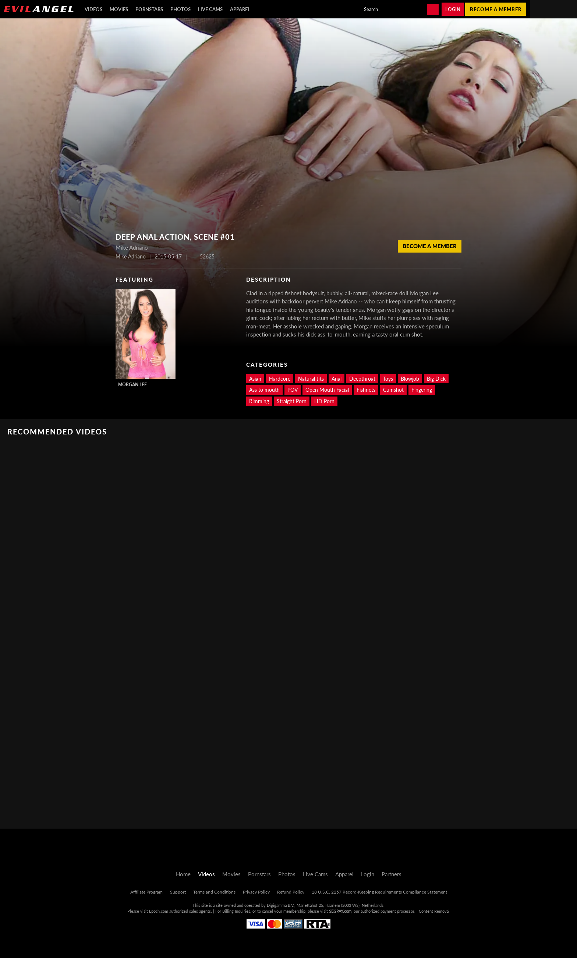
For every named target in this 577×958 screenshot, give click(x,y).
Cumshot (393, 390)
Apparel (240, 9)
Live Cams (210, 9)
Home (183, 874)
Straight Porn (292, 401)
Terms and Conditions (214, 892)
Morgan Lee (132, 384)
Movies (119, 9)
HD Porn (324, 401)
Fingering (421, 390)
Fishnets (366, 390)
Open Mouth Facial (327, 390)
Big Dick (436, 379)
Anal (336, 379)
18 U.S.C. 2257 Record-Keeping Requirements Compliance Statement (379, 892)
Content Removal (434, 911)
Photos (180, 9)
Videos (93, 9)
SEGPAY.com (340, 911)
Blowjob (410, 379)
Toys (388, 379)
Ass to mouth (264, 390)
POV (292, 390)
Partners (391, 874)
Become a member (495, 9)
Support (178, 892)
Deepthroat (362, 379)
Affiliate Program (146, 892)
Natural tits (311, 379)
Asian (255, 379)
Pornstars (149, 9)
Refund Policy (290, 892)
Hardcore (279, 379)
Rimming (259, 401)
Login (452, 9)
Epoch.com (158, 911)
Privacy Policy (256, 892)
